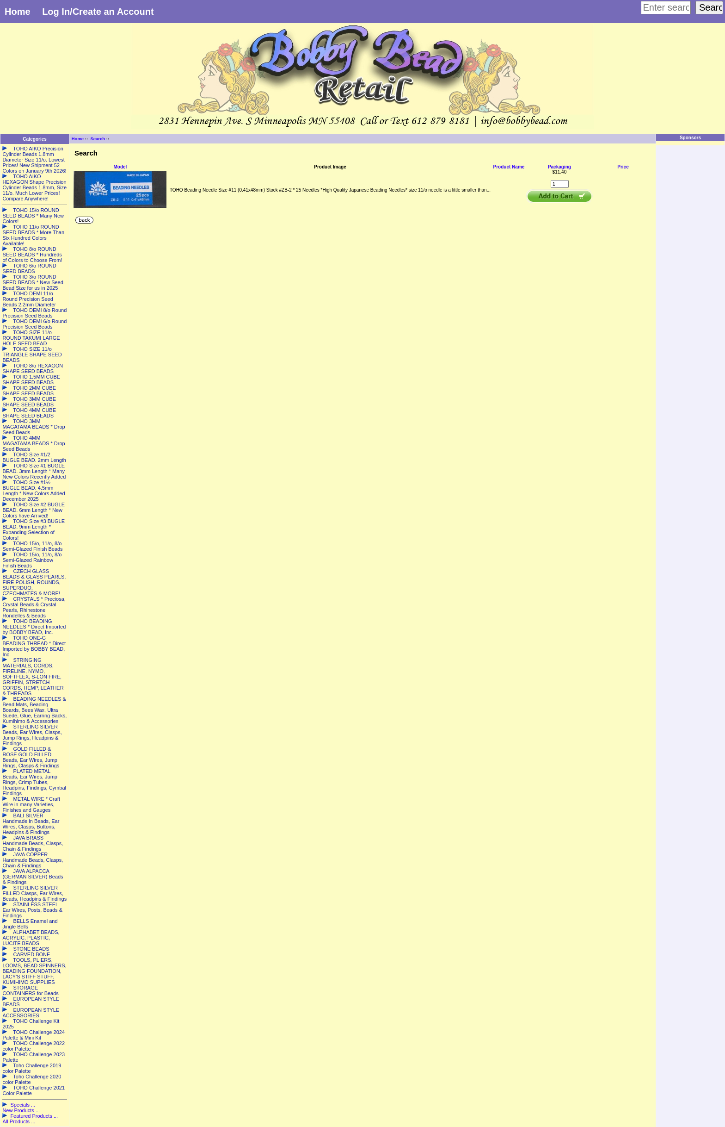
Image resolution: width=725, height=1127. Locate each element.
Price (622, 166)
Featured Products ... (34, 1116)
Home (18, 11)
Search (97, 138)
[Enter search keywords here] (666, 7)
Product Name (509, 166)
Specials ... (22, 1105)
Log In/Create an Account (98, 11)
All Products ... (18, 1121)
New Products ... (21, 1110)
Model (120, 166)
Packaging (559, 166)
